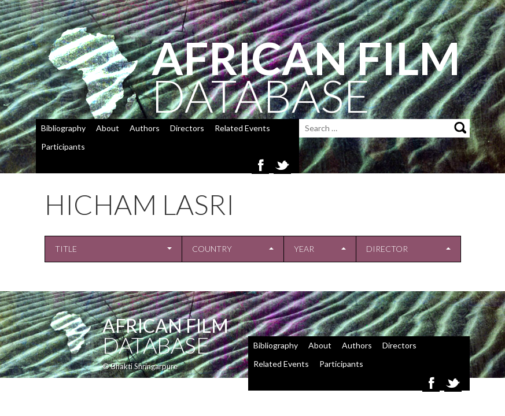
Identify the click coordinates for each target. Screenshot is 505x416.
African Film (165, 325)
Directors (187, 128)
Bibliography (63, 128)
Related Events (242, 128)
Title (66, 249)
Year (304, 249)
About (107, 128)
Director (387, 249)
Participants (63, 146)
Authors (145, 128)
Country (212, 249)
